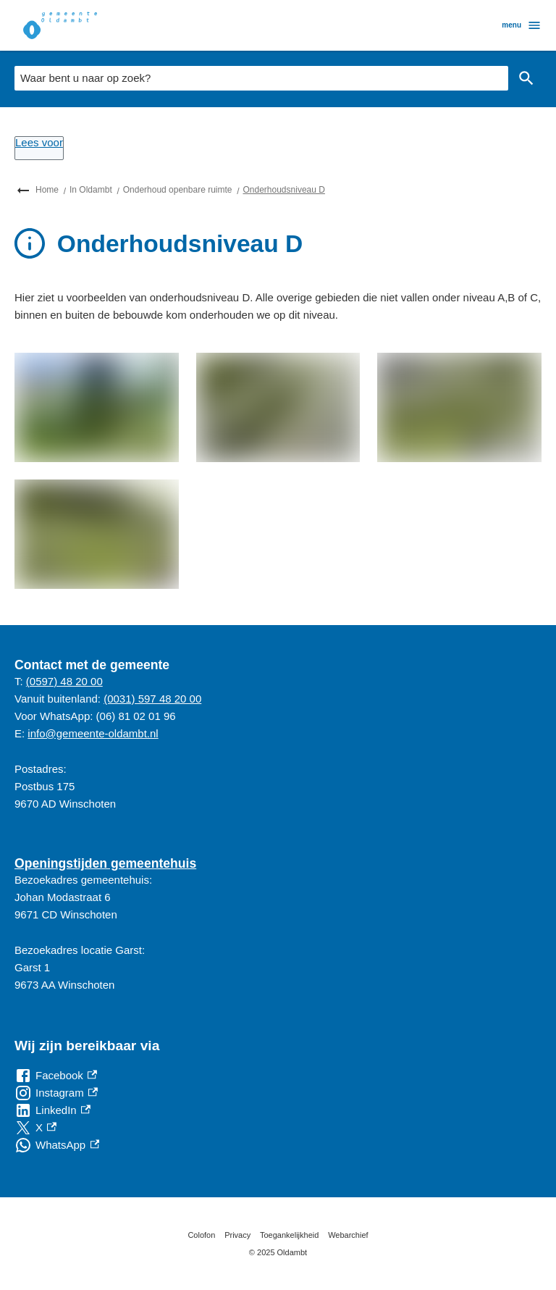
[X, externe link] (35, 1127)
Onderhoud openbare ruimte (177, 190)
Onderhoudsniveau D (284, 190)
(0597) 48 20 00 (64, 681)
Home (47, 190)
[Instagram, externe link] (56, 1093)
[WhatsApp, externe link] (56, 1145)
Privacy (237, 1235)
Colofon (201, 1235)
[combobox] (261, 78)
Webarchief (348, 1235)
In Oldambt (91, 190)
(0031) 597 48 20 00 (152, 698)
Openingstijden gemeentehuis (105, 863)
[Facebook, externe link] (55, 1075)
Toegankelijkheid (289, 1235)
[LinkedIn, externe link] (52, 1110)
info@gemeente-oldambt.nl (93, 733)
